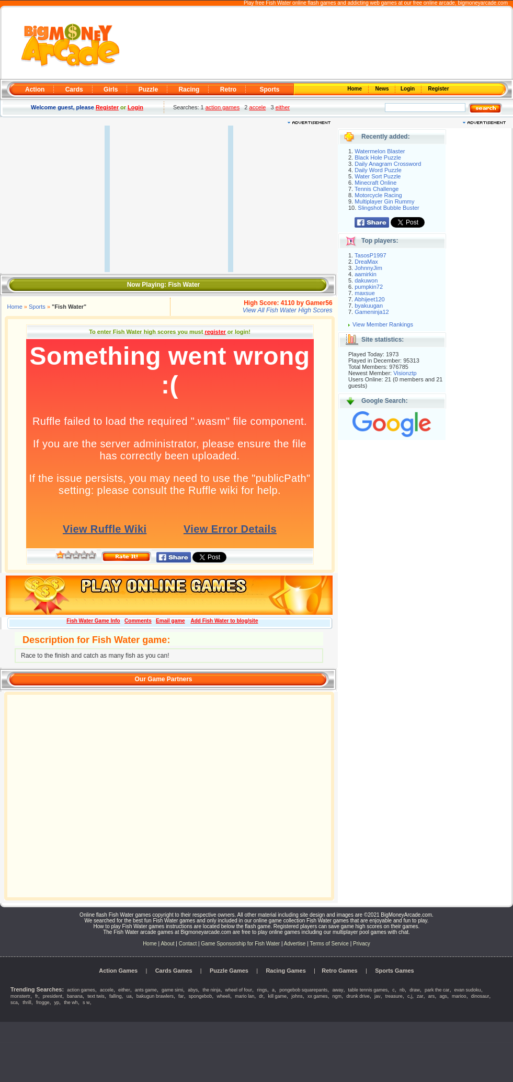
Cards (74, 89)
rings (262, 990)
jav (377, 996)
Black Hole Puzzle (378, 157)
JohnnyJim (368, 268)
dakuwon (366, 280)
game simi (172, 990)
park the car (437, 990)
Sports (269, 89)
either (283, 107)
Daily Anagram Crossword (388, 164)
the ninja (211, 990)
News (383, 89)
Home (355, 89)
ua (129, 996)
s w (86, 1002)
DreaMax (366, 261)
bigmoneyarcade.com (483, 3)
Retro (228, 89)
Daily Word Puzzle (378, 170)
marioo (459, 996)
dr (261, 996)
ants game (146, 990)
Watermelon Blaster (380, 151)
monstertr (20, 996)
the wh (71, 1002)
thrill (26, 1002)
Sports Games (394, 970)
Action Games (118, 970)
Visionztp (404, 373)
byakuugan (369, 305)
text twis (96, 996)
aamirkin (366, 274)
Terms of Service (330, 943)
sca (14, 1002)
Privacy (361, 943)
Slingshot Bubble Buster (388, 208)
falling (115, 996)
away (337, 990)
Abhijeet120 (370, 299)
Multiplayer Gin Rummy (384, 201)
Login (408, 89)
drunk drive (358, 996)
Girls (111, 89)
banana (75, 996)
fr (36, 996)
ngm (337, 996)
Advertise (295, 943)
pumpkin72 (369, 287)
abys (193, 990)
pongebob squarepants (303, 990)
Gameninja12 (372, 312)
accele (257, 107)
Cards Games (173, 970)
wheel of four (239, 990)
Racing (188, 89)
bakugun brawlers (155, 996)
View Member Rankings (382, 324)
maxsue (365, 293)
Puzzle (148, 89)
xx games (317, 996)
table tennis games (368, 990)
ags (443, 996)
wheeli (223, 996)
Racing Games (285, 970)
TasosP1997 (370, 255)
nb (402, 990)
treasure (394, 996)
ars (431, 996)
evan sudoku (467, 990)
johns (297, 996)
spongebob (200, 996)
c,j (409, 996)
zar (420, 996)
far (181, 996)
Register (438, 89)
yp (57, 1002)
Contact (188, 943)
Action (34, 89)
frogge (43, 1002)
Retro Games (339, 970)
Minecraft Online (375, 182)
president (52, 996)
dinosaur (480, 996)
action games (223, 107)
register (214, 332)
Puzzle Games (229, 970)
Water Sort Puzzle (378, 176)
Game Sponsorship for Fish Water (240, 943)
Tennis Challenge (376, 189)
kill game (277, 996)
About (167, 943)
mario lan (244, 996)
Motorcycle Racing (378, 195)
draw (414, 990)
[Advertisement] (316, 43)
